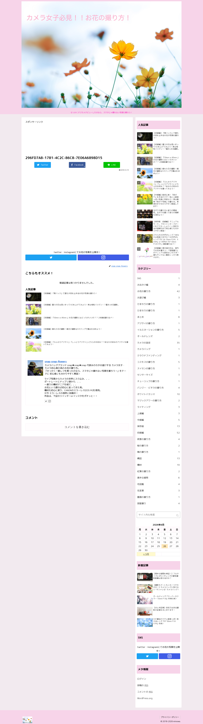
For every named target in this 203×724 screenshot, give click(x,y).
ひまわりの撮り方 (158, 304)
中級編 (158, 420)
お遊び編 (158, 298)
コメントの (145, 691)
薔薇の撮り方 (158, 497)
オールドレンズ (158, 336)
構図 (158, 458)
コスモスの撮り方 (158, 362)
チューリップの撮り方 (158, 381)
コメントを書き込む (77, 427)
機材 (158, 465)
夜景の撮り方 (158, 439)
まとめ (158, 317)
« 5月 (146, 554)
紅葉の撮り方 (158, 471)
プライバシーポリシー (170, 717)
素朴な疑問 (158, 478)
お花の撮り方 (158, 291)
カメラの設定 (158, 343)
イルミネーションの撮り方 (158, 330)
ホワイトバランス (158, 394)
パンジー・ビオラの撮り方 (158, 388)
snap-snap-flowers (56, 361)
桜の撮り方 (158, 446)
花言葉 (158, 491)
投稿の (142, 685)
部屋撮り (158, 503)
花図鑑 (158, 484)
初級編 (158, 433)
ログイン (141, 678)
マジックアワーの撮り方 (158, 400)
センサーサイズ (158, 375)
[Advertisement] (77, 214)
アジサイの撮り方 (158, 323)
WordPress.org (144, 698)
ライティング (158, 407)
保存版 (158, 426)
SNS (158, 278)
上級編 (158, 413)
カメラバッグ (158, 349)
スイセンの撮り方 (158, 368)
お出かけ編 (158, 285)
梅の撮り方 (158, 452)
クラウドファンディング (158, 355)
